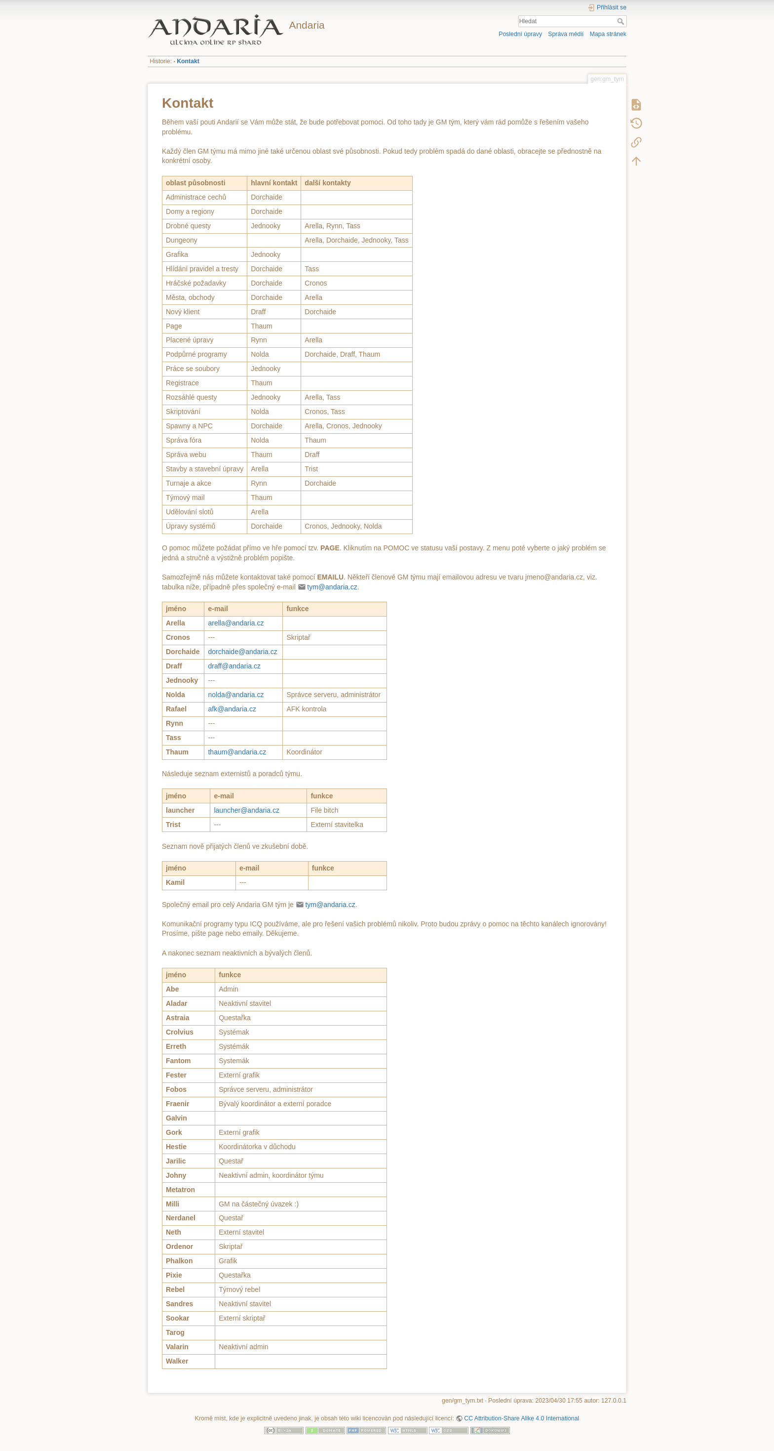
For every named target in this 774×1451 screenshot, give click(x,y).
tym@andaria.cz (332, 587)
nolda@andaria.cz (236, 695)
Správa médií (565, 34)
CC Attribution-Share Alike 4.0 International (521, 1418)
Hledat (621, 21)
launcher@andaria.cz (246, 810)
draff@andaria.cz (234, 666)
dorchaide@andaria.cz (242, 652)
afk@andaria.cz (232, 709)
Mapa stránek (608, 34)
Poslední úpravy (520, 34)
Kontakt (188, 61)
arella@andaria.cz (236, 623)
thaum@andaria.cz (237, 752)
